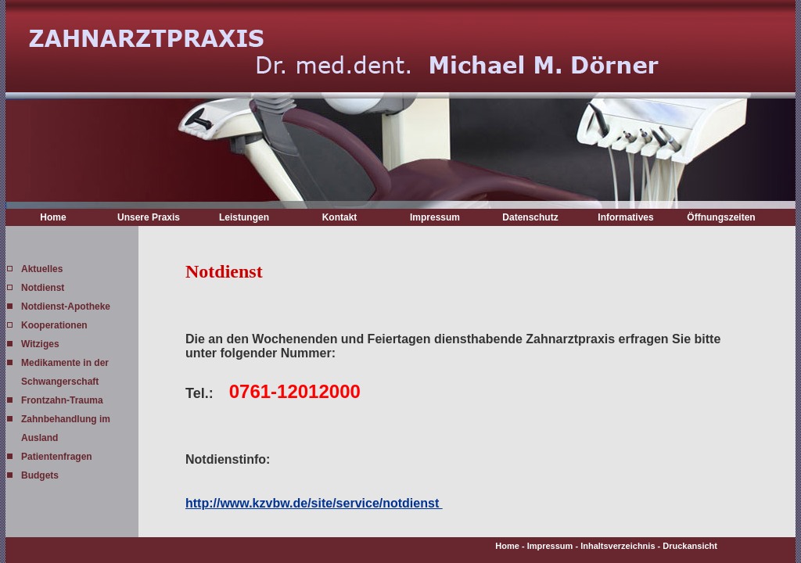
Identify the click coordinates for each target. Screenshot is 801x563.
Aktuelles (42, 269)
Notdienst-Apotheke (65, 306)
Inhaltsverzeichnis (617, 545)
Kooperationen (54, 325)
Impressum (435, 217)
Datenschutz (530, 217)
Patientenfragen (56, 456)
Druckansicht (690, 545)
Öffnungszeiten (721, 217)
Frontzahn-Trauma (62, 400)
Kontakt (339, 217)
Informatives (625, 217)
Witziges (40, 344)
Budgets (40, 475)
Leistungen (244, 217)
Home (53, 217)
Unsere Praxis (148, 217)
